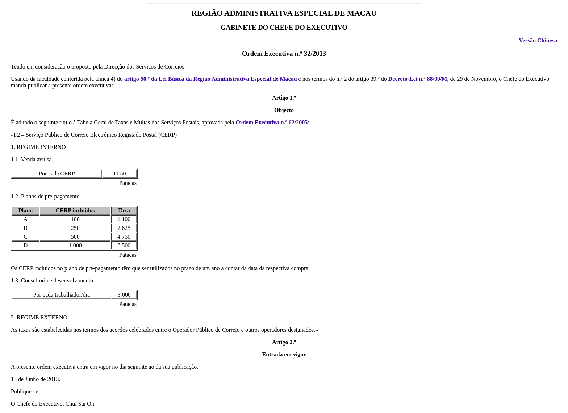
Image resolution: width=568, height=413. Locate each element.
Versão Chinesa (538, 40)
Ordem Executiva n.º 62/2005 (271, 122)
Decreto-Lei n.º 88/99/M (417, 79)
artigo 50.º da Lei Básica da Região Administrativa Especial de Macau (210, 79)
